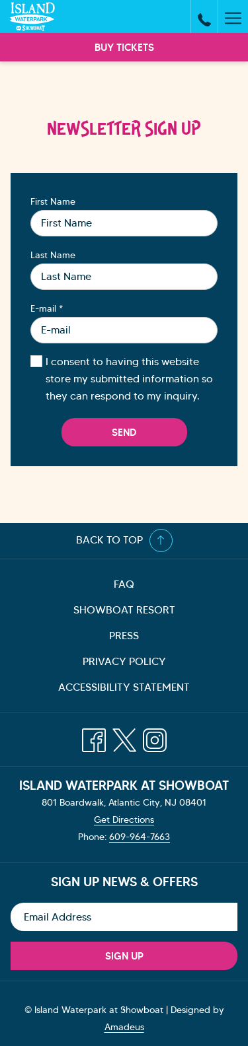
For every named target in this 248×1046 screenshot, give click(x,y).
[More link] (233, 16)
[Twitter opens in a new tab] (124, 735)
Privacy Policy (124, 661)
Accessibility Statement (124, 687)
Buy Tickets (124, 47)
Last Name (52, 255)
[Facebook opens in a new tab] (94, 735)
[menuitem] (124, 584)
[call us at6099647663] (204, 16)
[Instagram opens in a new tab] (155, 735)
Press (124, 635)
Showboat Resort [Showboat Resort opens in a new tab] (140, 611)
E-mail (46, 308)
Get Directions (124, 819)
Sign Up (124, 956)
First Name (52, 201)
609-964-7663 (139, 837)
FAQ (124, 584)
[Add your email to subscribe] (124, 917)
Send (124, 432)
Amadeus (124, 1027)
